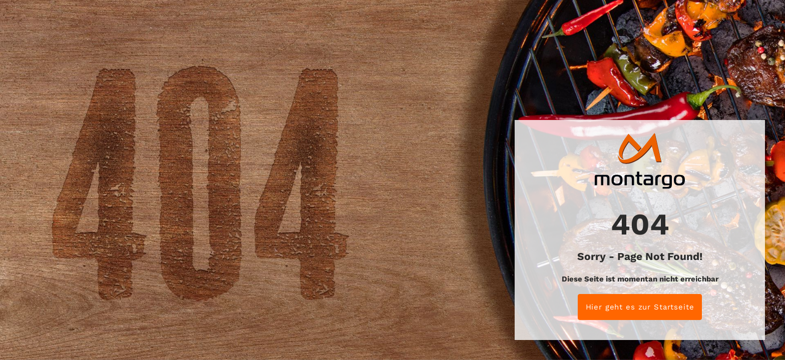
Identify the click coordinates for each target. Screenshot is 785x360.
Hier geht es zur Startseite (640, 307)
